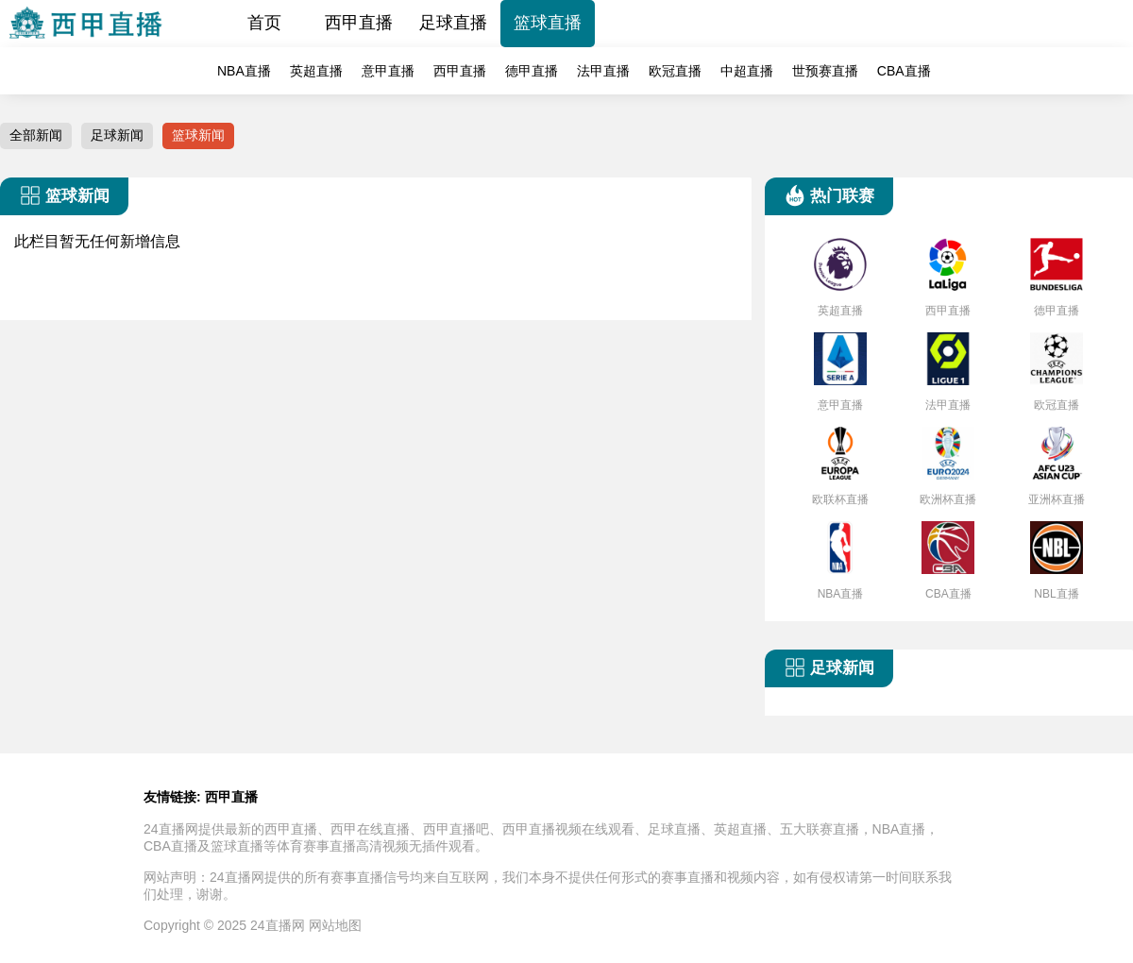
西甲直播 (359, 22)
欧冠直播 (675, 70)
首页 (264, 22)
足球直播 (453, 22)
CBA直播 (904, 70)
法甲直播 (603, 70)
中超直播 (746, 70)
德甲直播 (531, 70)
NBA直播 (244, 70)
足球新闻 (117, 135)
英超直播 (316, 70)
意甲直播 (388, 70)
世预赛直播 (825, 70)
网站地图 (335, 925)
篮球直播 (548, 22)
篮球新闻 (198, 135)
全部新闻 (35, 135)
